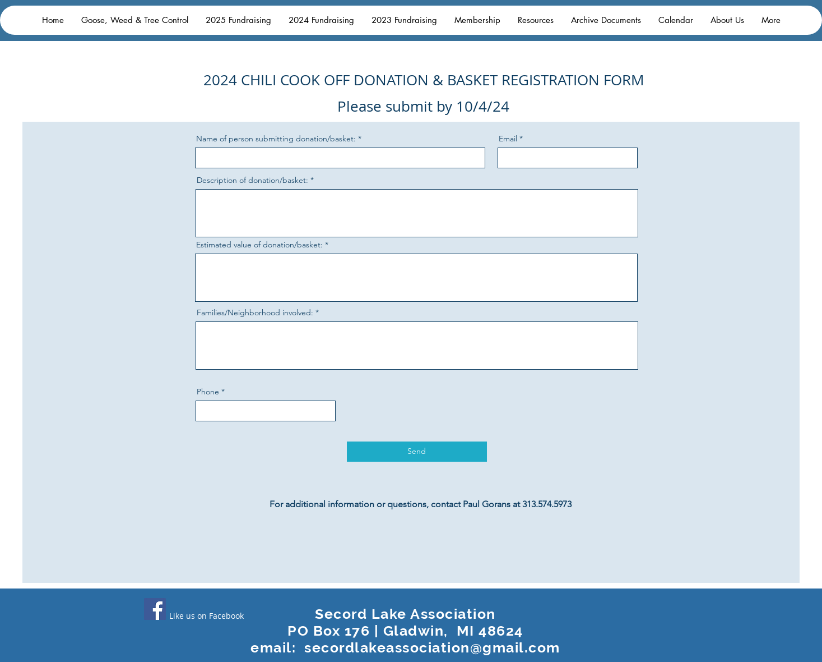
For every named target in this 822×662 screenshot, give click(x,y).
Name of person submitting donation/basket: (276, 138)
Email (508, 138)
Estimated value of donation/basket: (259, 245)
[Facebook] (155, 609)
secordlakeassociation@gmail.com (432, 647)
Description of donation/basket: (252, 180)
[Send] (417, 452)
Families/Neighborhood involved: (255, 312)
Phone (208, 392)
